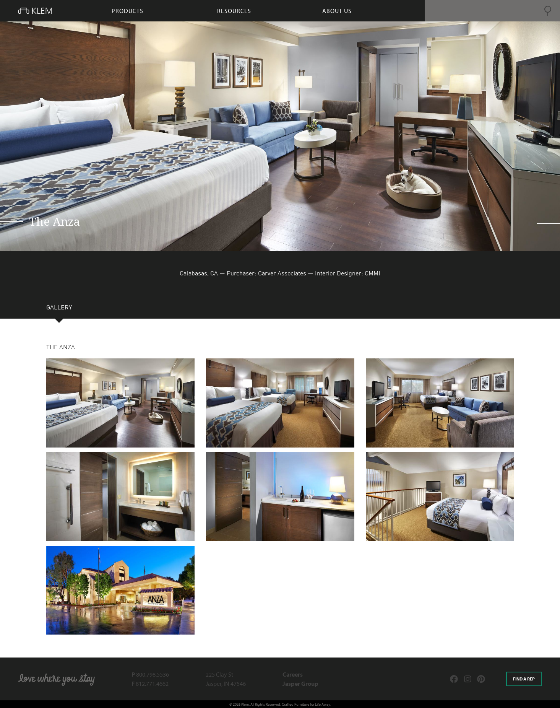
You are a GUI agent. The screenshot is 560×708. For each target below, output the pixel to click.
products (127, 11)
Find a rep (524, 679)
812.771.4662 (150, 683)
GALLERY (59, 308)
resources (234, 11)
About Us (337, 11)
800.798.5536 (150, 674)
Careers (292, 674)
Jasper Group (300, 683)
